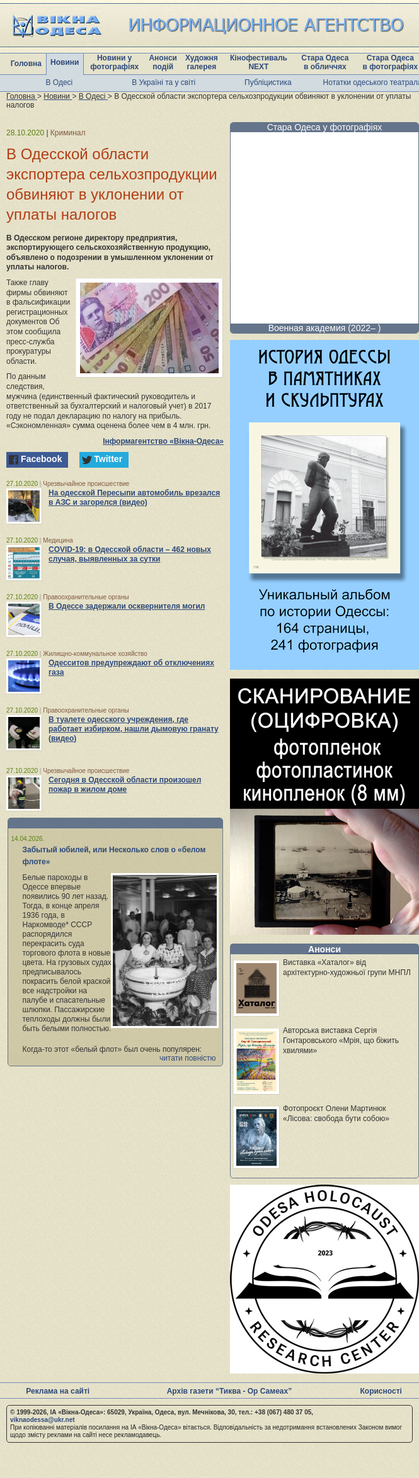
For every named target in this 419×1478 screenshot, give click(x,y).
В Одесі (59, 82)
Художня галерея (201, 62)
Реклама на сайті (57, 1391)
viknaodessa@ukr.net (42, 1419)
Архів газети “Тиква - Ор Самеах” (229, 1391)
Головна (26, 63)
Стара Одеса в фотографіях (390, 62)
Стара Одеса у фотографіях (324, 127)
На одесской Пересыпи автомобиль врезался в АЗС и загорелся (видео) (134, 497)
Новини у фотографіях (114, 62)
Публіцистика (268, 82)
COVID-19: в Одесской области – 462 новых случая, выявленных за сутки (130, 554)
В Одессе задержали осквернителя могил (127, 606)
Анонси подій (163, 62)
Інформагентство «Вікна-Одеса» (163, 441)
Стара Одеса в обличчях (324, 62)
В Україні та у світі (163, 82)
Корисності (381, 1391)
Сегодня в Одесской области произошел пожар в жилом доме (125, 785)
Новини (64, 62)
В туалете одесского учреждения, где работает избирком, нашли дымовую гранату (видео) (134, 729)
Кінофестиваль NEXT (258, 62)
